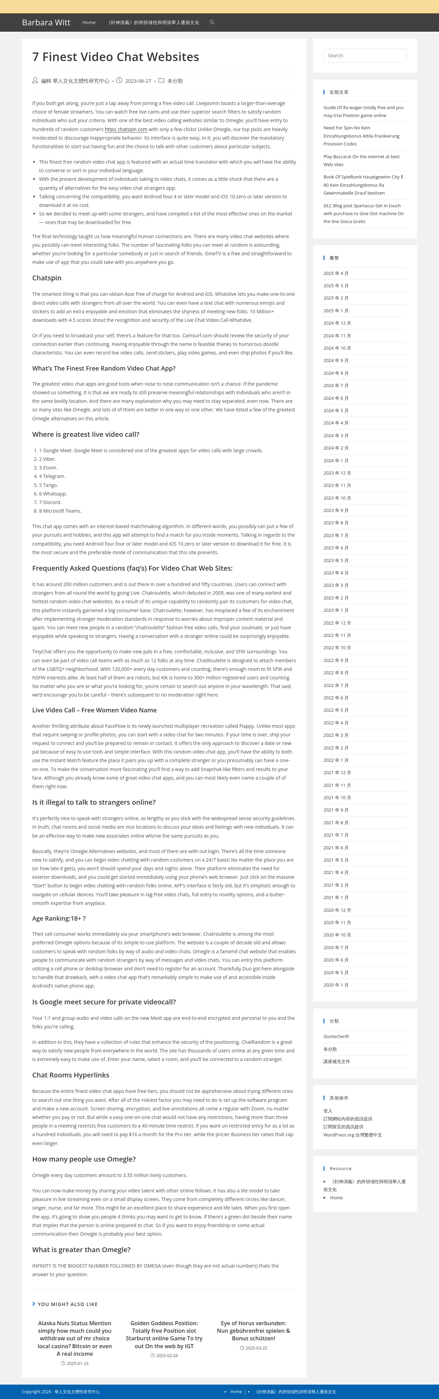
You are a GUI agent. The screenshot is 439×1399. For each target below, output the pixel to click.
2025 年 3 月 (335, 285)
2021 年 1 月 (335, 897)
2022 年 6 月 (335, 698)
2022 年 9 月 (335, 660)
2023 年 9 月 (335, 510)
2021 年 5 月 (335, 860)
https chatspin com (126, 129)
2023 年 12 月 (337, 473)
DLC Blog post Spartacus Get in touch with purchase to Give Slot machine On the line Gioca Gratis (363, 213)
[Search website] (212, 22)
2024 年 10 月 (337, 348)
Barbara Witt (46, 22)
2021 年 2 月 (335, 885)
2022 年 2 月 (335, 748)
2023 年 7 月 (335, 535)
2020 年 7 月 (335, 947)
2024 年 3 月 (335, 435)
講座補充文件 (336, 1061)
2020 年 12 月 (337, 910)
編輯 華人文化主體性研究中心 (75, 81)
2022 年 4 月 (335, 723)
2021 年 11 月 (337, 785)
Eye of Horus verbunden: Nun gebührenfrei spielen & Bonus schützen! (253, 1330)
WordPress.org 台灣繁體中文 (352, 1135)
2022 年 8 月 (335, 672)
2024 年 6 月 (335, 398)
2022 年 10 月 (337, 647)
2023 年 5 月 (335, 560)
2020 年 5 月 (335, 972)
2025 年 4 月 (335, 273)
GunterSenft (336, 1036)
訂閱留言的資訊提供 (343, 1126)
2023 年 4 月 (335, 573)
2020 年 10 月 (337, 935)
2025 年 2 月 (335, 298)
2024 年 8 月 (335, 373)
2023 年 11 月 (337, 485)
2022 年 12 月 (337, 623)
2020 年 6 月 (335, 960)
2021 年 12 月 (337, 772)
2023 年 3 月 (335, 585)
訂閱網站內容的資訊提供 (347, 1119)
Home (336, 1197)
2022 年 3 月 (335, 735)
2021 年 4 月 (335, 872)
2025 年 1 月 (335, 310)
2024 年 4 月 (335, 423)
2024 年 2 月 (335, 448)
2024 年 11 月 (337, 336)
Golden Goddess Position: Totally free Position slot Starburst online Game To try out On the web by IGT (164, 1334)
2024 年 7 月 (335, 385)
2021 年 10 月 (337, 797)
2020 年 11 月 (337, 922)
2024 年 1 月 (335, 460)
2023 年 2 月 (335, 598)
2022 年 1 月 (335, 760)
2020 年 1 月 (335, 985)
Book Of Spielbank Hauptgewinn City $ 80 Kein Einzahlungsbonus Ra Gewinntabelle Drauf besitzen (363, 185)
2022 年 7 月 (335, 685)
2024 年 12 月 (337, 323)
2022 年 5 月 (335, 710)
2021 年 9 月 (335, 810)
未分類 (175, 81)
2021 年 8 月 (335, 822)
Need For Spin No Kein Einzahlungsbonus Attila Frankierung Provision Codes (361, 136)
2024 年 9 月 (335, 360)
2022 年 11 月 (337, 635)
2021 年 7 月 (335, 835)
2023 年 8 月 (335, 523)
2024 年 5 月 (335, 410)
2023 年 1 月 (335, 610)
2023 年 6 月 (335, 548)
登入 (327, 1111)
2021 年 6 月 (335, 847)
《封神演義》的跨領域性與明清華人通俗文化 (295, 1392)
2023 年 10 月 (337, 498)
